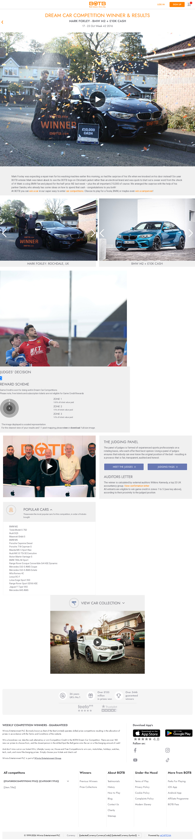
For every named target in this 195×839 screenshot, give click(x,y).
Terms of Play (142, 781)
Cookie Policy (142, 793)
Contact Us (113, 804)
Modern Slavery (143, 804)
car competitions (74, 191)
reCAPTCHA (165, 835)
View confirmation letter (136, 485)
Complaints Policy (144, 798)
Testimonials (114, 781)
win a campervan (144, 191)
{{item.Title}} (10, 787)
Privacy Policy (142, 787)
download (75, 428)
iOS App (172, 787)
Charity (111, 810)
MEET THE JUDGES (124, 467)
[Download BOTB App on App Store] (146, 735)
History (111, 787)
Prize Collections (88, 787)
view (65, 428)
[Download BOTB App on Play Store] (179, 733)
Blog (110, 798)
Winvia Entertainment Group (47, 758)
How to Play (114, 793)
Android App (174, 793)
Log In (161, 4)
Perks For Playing (177, 781)
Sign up (177, 4)
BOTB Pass (173, 804)
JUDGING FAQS (168, 467)
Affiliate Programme (178, 798)
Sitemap (112, 816)
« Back (2, 22)
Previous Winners (88, 781)
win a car (33, 191)
